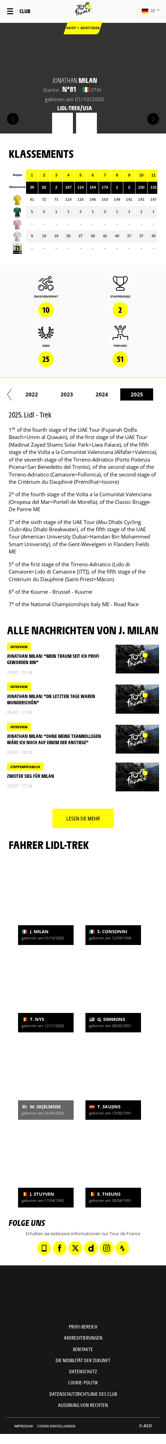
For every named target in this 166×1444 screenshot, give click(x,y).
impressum (23, 1426)
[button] (150, 11)
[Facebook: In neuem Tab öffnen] (60, 1248)
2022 (96, 394)
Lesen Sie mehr (83, 818)
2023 (131, 394)
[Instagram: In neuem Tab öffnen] (107, 1248)
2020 (25, 394)
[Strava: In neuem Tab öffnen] (122, 1248)
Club (24, 11)
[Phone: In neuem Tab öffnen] (44, 1248)
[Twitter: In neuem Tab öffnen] (75, 1248)
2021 (61, 394)
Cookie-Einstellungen (56, 1426)
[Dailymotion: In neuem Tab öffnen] (91, 1248)
